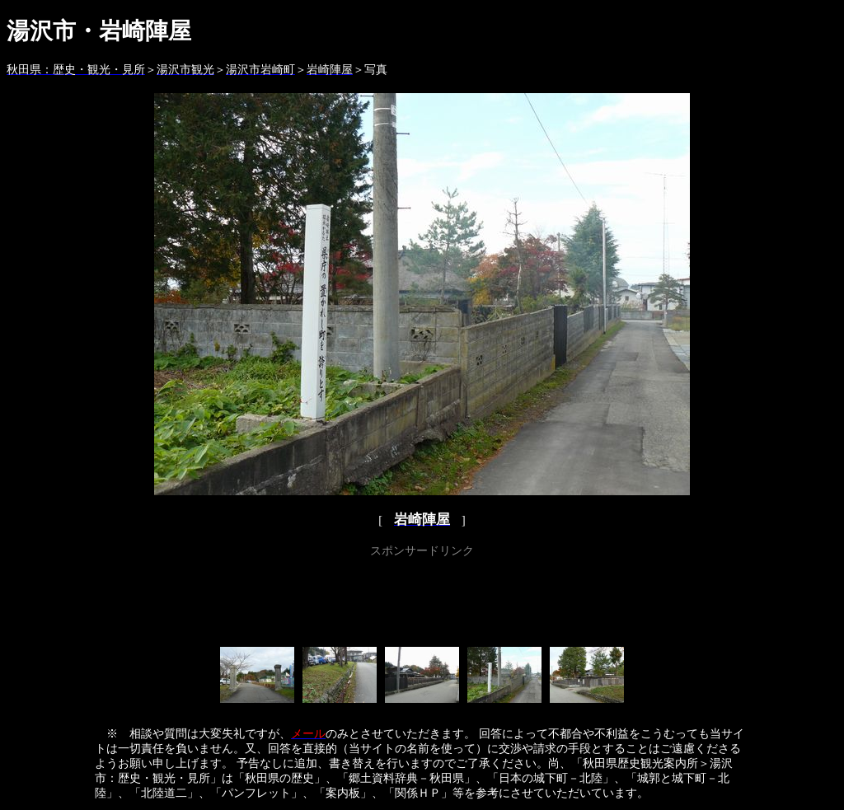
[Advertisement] (422, 599)
